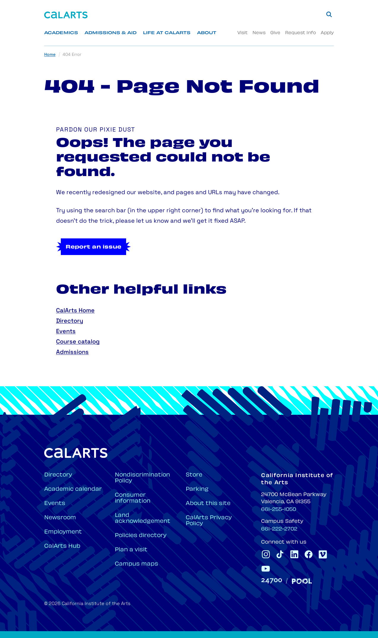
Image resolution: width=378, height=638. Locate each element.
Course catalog (78, 342)
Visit (242, 33)
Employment (63, 532)
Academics (61, 33)
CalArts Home (75, 311)
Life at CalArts (166, 33)
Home (49, 55)
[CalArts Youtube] (266, 568)
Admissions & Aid (110, 33)
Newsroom (60, 517)
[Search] (329, 14)
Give (275, 33)
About (206, 33)
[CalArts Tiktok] (280, 554)
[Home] (66, 15)
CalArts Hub (62, 546)
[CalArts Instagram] (266, 554)
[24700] (271, 581)
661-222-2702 (279, 529)
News (259, 33)
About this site (208, 503)
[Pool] (302, 581)
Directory (69, 321)
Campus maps (136, 564)
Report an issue (93, 247)
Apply (327, 33)
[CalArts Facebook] (308, 554)
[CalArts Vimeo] (323, 554)
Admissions (72, 352)
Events (66, 332)
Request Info (300, 33)
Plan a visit (131, 549)
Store (194, 475)
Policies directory (140, 535)
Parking (197, 489)
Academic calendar (73, 489)
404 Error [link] (72, 55)
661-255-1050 (278, 509)
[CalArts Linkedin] (294, 554)
